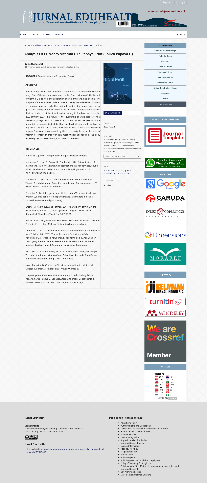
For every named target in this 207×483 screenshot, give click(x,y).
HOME (23, 34)
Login (182, 2)
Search (180, 34)
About (58, 34)
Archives (46, 34)
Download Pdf (114, 112)
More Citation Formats (115, 156)
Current (34, 34)
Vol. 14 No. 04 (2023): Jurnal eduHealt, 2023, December (68, 45)
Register (167, 2)
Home (27, 45)
